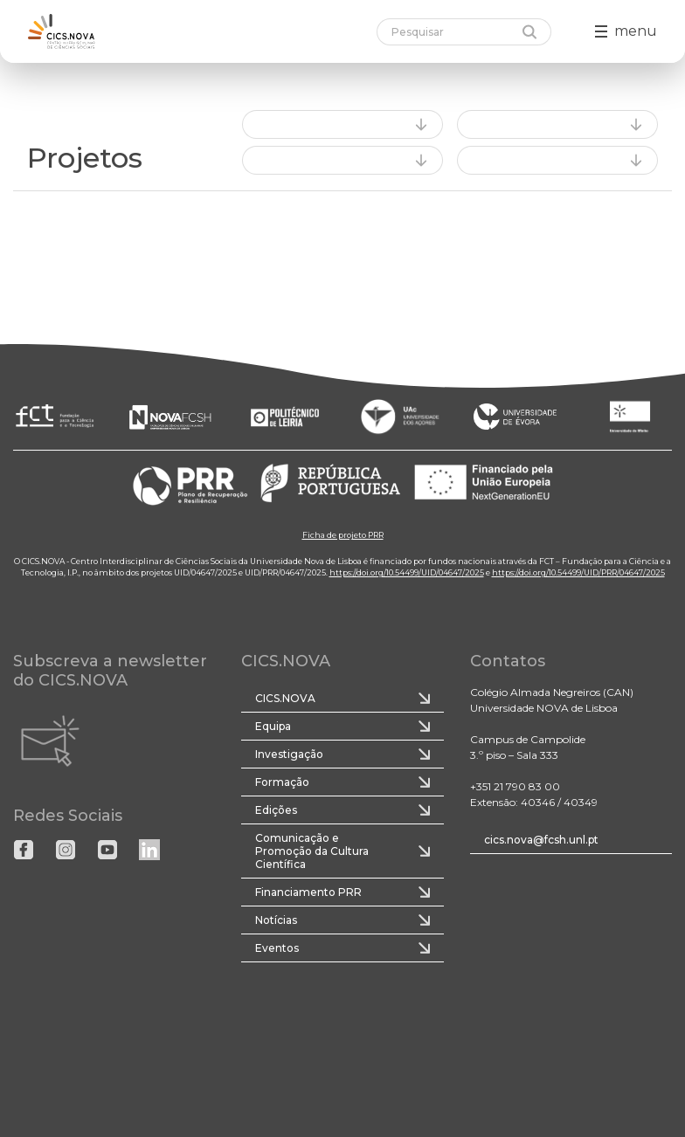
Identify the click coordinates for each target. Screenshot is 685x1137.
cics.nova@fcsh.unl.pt (541, 839)
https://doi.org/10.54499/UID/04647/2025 (406, 572)
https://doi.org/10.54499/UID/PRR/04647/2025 (578, 572)
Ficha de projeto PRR (343, 535)
